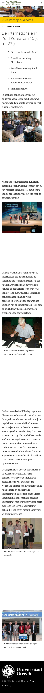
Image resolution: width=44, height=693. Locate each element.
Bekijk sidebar (13, 26)
